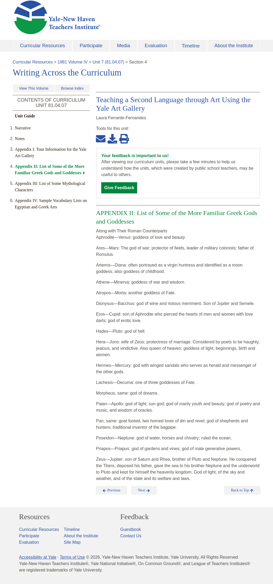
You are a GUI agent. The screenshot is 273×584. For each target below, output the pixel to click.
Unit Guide (25, 116)
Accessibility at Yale (37, 557)
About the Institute (233, 45)
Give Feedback (119, 187)
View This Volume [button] (33, 88)
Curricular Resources (42, 45)
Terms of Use (72, 557)
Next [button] (144, 490)
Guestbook (130, 529)
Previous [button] (111, 490)
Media (123, 45)
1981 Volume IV (73, 62)
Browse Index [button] (72, 88)
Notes (20, 138)
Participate (91, 45)
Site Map (72, 542)
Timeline (190, 46)
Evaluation (156, 45)
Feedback (134, 517)
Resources (34, 517)
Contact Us (130, 536)
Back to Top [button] (242, 490)
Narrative (23, 128)
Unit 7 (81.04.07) (108, 62)
